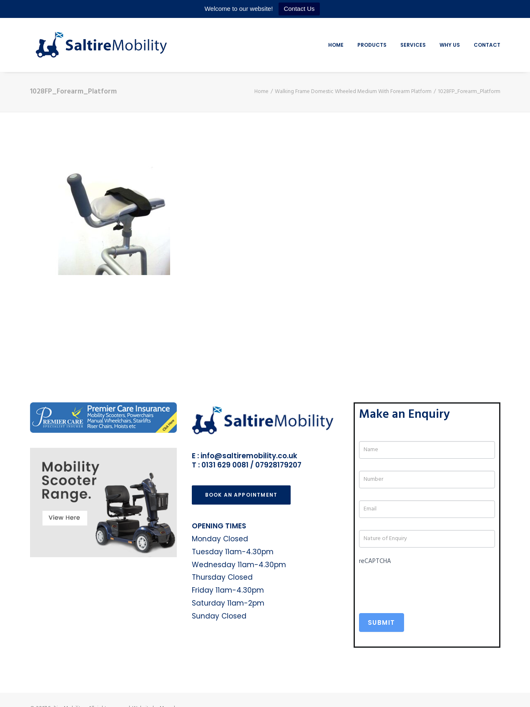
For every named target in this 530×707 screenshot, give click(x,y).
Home (336, 44)
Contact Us (299, 8)
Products (372, 44)
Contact (487, 44)
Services (413, 44)
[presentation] (422, 584)
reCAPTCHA (375, 561)
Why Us (450, 44)
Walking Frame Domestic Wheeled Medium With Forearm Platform (353, 91)
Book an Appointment (241, 494)
